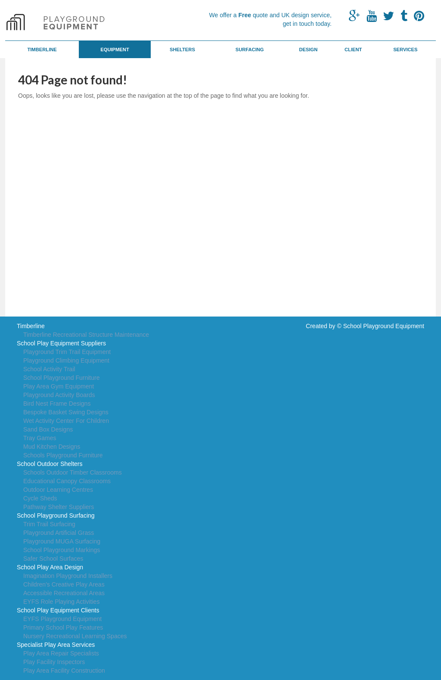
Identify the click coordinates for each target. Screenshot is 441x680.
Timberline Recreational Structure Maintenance (86, 334)
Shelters (182, 49)
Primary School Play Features (63, 627)
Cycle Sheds (40, 498)
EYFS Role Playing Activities (61, 601)
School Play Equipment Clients (58, 610)
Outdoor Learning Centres (58, 489)
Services (405, 49)
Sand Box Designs (48, 429)
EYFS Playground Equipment (62, 618)
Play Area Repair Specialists (61, 653)
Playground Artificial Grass (58, 532)
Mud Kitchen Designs (51, 446)
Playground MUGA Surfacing (61, 541)
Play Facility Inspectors (54, 661)
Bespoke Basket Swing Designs (66, 412)
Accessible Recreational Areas (64, 593)
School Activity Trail (49, 369)
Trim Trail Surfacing (49, 524)
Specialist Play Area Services (56, 644)
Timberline (41, 49)
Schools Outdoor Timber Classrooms (72, 472)
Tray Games (39, 438)
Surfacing (250, 49)
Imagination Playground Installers (67, 575)
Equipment (114, 49)
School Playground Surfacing (56, 515)
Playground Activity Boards (59, 394)
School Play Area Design (50, 567)
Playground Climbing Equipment (66, 360)
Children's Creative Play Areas (64, 584)
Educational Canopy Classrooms (67, 481)
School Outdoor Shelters (50, 463)
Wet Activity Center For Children (66, 420)
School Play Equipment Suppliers (61, 343)
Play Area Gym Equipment (58, 386)
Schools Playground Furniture (62, 455)
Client (353, 49)
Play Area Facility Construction (64, 670)
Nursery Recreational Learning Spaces (75, 636)
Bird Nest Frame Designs (56, 403)
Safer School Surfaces (53, 558)
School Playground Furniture (61, 377)
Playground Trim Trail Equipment (67, 351)
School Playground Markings (61, 549)
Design (308, 49)
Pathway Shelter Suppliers (58, 506)
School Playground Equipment (383, 326)
